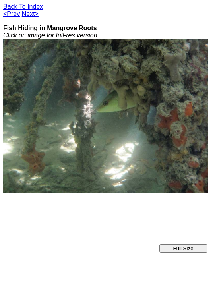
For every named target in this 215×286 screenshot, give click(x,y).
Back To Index (23, 6)
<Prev (11, 13)
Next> (30, 13)
